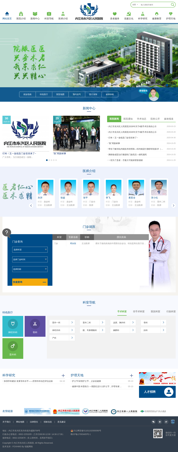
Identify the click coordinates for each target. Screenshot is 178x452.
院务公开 (155, 119)
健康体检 (110, 94)
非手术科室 (139, 311)
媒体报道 (168, 119)
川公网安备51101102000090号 (85, 430)
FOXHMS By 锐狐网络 (23, 446)
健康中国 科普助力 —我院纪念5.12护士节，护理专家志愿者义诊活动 (97, 386)
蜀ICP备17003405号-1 (80, 434)
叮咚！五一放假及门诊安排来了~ (19, 153)
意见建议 (61, 422)
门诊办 (89, 202)
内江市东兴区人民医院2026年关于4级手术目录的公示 (132, 126)
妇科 (155, 330)
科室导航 (89, 302)
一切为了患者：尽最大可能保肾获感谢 (125, 160)
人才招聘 (149, 391)
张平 (85, 197)
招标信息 (48, 422)
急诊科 (44, 202)
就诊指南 (27, 94)
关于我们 (6, 422)
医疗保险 (93, 94)
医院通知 (128, 119)
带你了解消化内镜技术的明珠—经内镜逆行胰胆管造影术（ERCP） (135, 149)
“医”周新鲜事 (59, 153)
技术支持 (6, 446)
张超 (62, 197)
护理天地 (77, 375)
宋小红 (154, 197)
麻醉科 (124, 330)
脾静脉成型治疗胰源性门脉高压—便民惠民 (127, 154)
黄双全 (131, 197)
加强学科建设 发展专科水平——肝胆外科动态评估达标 (28, 381)
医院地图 (60, 94)
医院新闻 (114, 119)
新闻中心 (89, 108)
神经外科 (63, 330)
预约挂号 (77, 94)
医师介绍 (89, 171)
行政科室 (171, 311)
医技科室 (155, 311)
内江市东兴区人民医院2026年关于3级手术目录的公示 (132, 132)
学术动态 (141, 119)
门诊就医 (89, 227)
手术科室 (122, 311)
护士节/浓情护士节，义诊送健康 (86, 381)
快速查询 (30, 282)
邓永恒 (73, 243)
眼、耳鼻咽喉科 (94, 330)
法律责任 (34, 422)
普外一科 (63, 322)
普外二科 (158, 202)
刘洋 (40, 197)
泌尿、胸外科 (124, 322)
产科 (63, 338)
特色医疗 (44, 94)
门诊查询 (17, 241)
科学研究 (8, 375)
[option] (100, 243)
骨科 (155, 322)
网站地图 (20, 422)
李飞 (108, 197)
